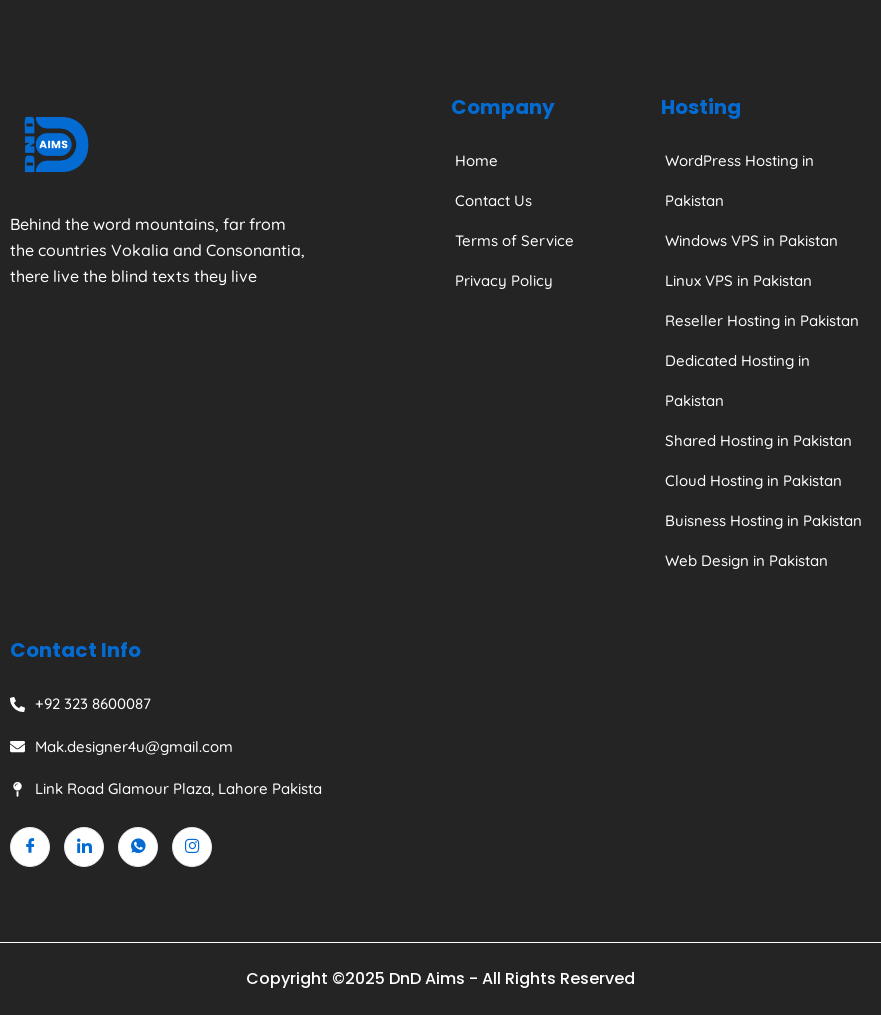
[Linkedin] (84, 847)
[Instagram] (192, 847)
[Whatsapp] (138, 847)
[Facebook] (30, 847)
